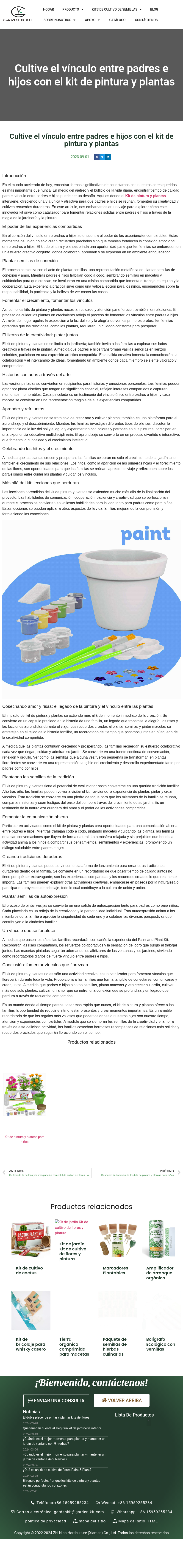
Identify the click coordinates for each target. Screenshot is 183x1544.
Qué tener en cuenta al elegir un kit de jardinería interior (62, 1428)
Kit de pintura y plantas (145, 196)
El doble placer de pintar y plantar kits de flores (56, 1417)
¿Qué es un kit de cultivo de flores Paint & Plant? (57, 1470)
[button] (56, 1400)
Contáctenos (146, 20)
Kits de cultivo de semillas (116, 9)
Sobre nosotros (59, 20)
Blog (154, 9)
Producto (72, 9)
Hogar (48, 9)
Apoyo (92, 20)
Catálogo (117, 20)
